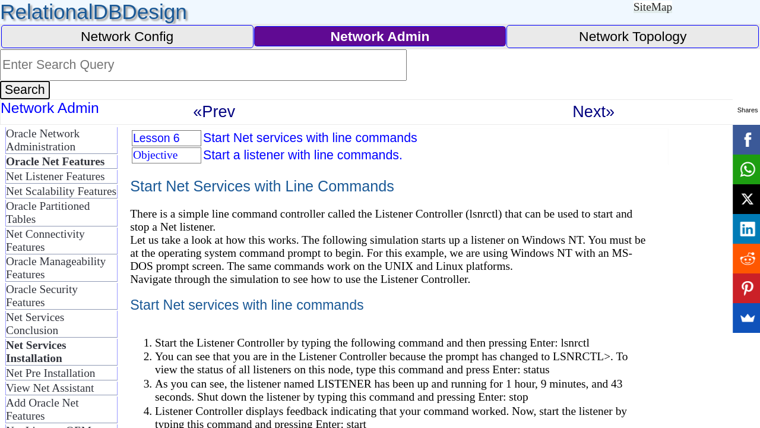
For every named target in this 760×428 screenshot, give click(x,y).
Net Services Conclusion (35, 323)
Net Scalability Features (61, 191)
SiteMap (653, 7)
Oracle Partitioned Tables (48, 212)
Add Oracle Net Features (42, 409)
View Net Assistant (50, 388)
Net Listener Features (55, 176)
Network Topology (632, 36)
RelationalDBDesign (93, 11)
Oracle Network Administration (43, 140)
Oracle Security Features (42, 296)
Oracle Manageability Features (56, 268)
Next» (593, 111)
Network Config (127, 36)
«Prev (214, 111)
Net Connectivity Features (45, 240)
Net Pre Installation (51, 373)
